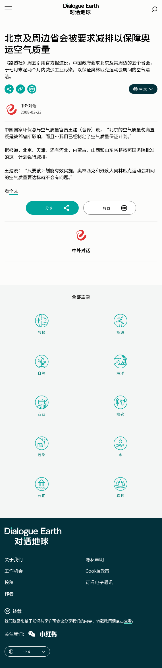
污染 (42, 447)
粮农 (120, 406)
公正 (42, 487)
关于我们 (14, 559)
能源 (120, 324)
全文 (13, 190)
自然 (42, 365)
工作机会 (14, 570)
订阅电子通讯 (99, 582)
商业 (42, 406)
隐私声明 (95, 559)
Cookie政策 (97, 570)
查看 (128, 621)
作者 (9, 593)
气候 (42, 324)
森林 (120, 487)
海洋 (120, 365)
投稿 (9, 582)
